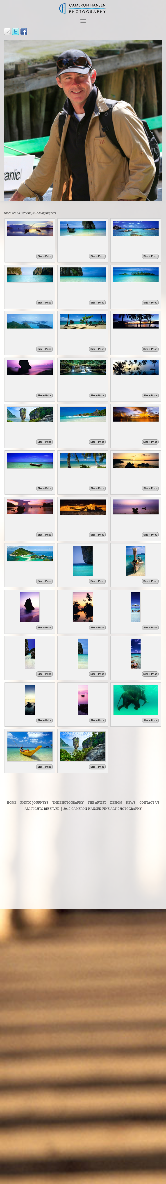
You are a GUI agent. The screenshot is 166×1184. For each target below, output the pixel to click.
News (130, 802)
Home (11, 802)
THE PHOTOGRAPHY (68, 802)
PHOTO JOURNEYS (34, 802)
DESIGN (116, 802)
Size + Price (44, 256)
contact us (149, 802)
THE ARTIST (97, 802)
